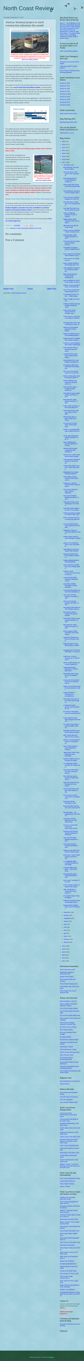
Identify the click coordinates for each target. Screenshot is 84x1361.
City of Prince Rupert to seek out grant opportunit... (70, 491)
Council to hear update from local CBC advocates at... (72, 591)
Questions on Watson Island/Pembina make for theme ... (71, 484)
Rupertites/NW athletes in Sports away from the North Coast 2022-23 (70, 1294)
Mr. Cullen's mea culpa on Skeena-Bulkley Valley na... (71, 725)
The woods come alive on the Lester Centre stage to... (71, 700)
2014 (64, 952)
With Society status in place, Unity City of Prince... (70, 418)
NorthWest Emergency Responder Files (67, 973)
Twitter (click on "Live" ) (67, 133)
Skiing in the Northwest (67, 1261)
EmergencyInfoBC (65, 1037)
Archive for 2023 (65, 86)
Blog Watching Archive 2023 (68, 122)
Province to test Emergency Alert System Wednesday (71, 343)
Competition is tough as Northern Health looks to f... (71, 249)
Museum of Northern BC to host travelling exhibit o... (71, 334)
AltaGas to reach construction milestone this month (25, 228)
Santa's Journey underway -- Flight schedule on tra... (72, 231)
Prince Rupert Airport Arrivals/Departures (66, 1058)
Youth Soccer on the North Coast (70, 1242)
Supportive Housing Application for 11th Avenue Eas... (70, 820)
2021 (64, 150)
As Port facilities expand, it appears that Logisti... (71, 885)
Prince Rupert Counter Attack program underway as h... (72, 719)
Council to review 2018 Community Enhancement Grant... (70, 826)
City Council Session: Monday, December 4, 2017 (70, 845)
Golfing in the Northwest (67, 1289)
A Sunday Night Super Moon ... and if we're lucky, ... (70, 869)
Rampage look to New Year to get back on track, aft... (71, 323)
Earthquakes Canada (66, 1046)
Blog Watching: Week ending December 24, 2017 (70, 236)
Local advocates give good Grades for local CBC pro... (71, 461)
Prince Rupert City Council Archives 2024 (68, 991)
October (66, 915)
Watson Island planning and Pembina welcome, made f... (71, 688)
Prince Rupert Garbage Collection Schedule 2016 (68, 1023)
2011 (64, 961)
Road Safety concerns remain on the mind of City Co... (70, 478)
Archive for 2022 (65, 88)
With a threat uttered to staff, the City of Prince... (71, 736)
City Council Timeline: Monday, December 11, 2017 (71, 497)
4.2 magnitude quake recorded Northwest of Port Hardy (70, 863)
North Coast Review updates (69, 51)
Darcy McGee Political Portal (69, 1102)
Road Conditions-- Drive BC (68, 1001)
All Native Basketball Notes (68, 1264)
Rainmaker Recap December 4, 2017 (69, 802)
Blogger (51, 1357)
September (67, 918)
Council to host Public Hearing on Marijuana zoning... (70, 579)
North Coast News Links (67, 969)
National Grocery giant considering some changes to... (70, 450)
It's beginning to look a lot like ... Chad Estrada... (71, 295)
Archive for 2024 (65, 83)
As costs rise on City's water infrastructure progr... (70, 424)
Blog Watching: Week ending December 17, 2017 (70, 401)
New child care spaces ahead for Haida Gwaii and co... (71, 777)
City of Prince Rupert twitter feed (70, 1015)
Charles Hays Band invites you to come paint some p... (71, 467)
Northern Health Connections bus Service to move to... (71, 572)
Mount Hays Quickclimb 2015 (69, 1219)
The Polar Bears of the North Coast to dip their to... (71, 173)
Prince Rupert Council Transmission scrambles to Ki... (71, 796)
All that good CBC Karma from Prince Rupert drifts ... (71, 186)
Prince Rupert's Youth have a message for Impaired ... (71, 318)
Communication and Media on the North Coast (69, 1120)
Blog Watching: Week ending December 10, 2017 (70, 626)
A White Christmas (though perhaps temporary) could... (71, 305)
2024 (64, 141)
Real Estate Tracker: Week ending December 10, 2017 (71, 620)
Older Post (51, 289)
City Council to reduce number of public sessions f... (70, 388)
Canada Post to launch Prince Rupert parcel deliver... (70, 355)
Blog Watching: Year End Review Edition (71, 168)
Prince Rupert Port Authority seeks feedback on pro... (72, 254)
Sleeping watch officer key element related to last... (71, 851)
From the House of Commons (69, 1097)
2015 (64, 949)
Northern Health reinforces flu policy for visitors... (71, 759)
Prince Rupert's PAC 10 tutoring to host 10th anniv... (70, 349)
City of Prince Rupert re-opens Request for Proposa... (70, 747)
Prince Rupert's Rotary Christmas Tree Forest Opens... (71, 632)
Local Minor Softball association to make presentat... (70, 585)
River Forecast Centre (66, 1055)
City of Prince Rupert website (69, 1008)
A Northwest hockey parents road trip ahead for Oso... (71, 706)
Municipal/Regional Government (70, 1081)
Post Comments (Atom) (19, 293)
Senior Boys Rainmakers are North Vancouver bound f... (71, 771)
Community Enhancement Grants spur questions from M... (71, 681)
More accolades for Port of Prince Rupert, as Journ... (72, 281)
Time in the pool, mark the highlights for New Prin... (71, 198)
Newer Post (8, 289)
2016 (64, 946)
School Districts (64, 1084)
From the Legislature (66, 1099)
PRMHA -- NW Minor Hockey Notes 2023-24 (69, 1211)
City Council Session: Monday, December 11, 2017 (71, 602)
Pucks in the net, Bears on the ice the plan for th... (71, 406)
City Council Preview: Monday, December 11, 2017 (71, 596)
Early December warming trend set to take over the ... (71, 807)
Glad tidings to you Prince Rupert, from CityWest (71, 550)
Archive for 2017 (65, 102)
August (66, 921)
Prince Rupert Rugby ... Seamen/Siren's (67, 1277)
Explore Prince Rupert (66, 976)
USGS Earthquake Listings (68, 1049)
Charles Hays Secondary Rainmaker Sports (67, 1198)
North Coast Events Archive (68, 113)
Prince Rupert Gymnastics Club (69, 1231)
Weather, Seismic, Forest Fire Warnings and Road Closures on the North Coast (70, 1165)
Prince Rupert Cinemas (67, 1184)
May (65, 930)
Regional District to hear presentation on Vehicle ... (71, 645)
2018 (64, 159)
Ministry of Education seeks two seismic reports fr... (71, 376)
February (67, 939)
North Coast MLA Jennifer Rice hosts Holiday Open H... (71, 566)
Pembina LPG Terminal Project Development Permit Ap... (70, 833)
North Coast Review (28, 8)
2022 (64, 147)
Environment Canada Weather (69, 1039)
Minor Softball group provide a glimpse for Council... (70, 443)
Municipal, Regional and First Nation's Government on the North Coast (69, 1141)
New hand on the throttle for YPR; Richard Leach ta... (72, 608)
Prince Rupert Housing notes (69, 984)
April (65, 933)
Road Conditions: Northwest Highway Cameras (68, 1004)
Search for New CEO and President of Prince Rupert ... (71, 784)
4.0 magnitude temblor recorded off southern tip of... (71, 765)
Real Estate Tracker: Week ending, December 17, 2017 (71, 394)
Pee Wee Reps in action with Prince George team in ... (71, 203)
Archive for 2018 (65, 99)
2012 (64, 958)
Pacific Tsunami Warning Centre (70, 1052)
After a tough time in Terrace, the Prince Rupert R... (69, 891)
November (67, 912)
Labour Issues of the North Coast (70, 1137)
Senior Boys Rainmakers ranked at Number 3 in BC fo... (71, 437)
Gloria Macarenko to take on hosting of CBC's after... (71, 412)
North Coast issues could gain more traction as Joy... (71, 790)
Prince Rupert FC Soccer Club (69, 1273)
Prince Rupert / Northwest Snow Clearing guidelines (70, 71)
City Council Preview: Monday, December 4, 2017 (70, 839)
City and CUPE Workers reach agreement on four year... (71, 525)
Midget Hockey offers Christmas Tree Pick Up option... (71, 220)
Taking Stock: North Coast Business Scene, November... (71, 754)
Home (30, 289)
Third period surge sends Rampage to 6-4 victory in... (71, 503)
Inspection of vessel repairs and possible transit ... (71, 901)
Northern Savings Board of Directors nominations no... (71, 741)
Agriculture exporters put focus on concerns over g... (71, 639)
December (67, 165)
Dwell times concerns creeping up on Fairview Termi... (71, 658)
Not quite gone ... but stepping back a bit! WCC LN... (71, 814)
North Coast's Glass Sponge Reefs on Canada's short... (69, 311)
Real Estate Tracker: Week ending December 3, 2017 (71, 856)
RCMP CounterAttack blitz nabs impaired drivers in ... (71, 431)
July (65, 924)
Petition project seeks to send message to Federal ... (71, 538)
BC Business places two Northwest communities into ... (71, 366)
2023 (64, 144)
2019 (64, 156)
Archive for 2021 (65, 91)
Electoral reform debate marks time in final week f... (71, 906)
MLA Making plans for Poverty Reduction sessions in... (70, 180)
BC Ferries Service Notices (68, 1027)
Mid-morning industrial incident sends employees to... (70, 275)
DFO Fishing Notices (66, 1029)
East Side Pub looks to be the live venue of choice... (71, 209)
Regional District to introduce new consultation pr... (69, 694)
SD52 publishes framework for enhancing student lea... (71, 269)
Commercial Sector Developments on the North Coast (68, 1114)
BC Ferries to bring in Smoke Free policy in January (70, 613)
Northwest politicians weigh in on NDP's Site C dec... (71, 513)
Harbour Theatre (65, 1186)
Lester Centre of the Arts (67, 1181)
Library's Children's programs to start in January (70, 214)
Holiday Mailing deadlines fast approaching (71, 561)
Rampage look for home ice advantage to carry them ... (71, 651)
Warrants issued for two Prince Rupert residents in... (71, 555)
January (66, 942)
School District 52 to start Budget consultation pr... (71, 361)
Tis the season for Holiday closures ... (71, 259)
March (66, 936)
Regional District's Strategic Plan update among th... (71, 339)
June (65, 927)
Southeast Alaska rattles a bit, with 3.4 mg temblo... (71, 509)
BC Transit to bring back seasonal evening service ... (71, 713)
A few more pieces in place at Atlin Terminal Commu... (71, 242)
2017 (64, 162)
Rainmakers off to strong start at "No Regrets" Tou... (70, 675)
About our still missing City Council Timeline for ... (71, 663)
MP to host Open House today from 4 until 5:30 (71, 372)
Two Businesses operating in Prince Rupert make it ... (71, 192)
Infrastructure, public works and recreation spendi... (71, 455)
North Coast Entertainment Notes (70, 1178)
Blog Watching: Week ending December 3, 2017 (70, 875)
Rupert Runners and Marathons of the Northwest (69, 1286)
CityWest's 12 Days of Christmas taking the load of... (71, 532)
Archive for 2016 (65, 105)
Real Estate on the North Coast (69, 1152)
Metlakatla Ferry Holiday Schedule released (70, 473)
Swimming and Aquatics (67, 1245)
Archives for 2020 (65, 94)
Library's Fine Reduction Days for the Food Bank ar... (71, 544)
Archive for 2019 (65, 96)
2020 (64, 153)
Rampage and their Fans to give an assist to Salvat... (71, 731)
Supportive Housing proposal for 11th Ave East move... (70, 669)
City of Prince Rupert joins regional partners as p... (71, 290)
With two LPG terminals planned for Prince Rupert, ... (70, 329)
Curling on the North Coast (68, 1271)
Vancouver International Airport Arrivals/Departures (69, 1067)
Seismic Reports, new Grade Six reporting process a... (70, 382)
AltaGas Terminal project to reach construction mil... (71, 286)
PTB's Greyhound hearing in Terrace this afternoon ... (71, 519)
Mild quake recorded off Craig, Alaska (70, 226)
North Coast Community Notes (69, 1145)
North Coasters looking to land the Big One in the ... (71, 264)
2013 (64, 955)
